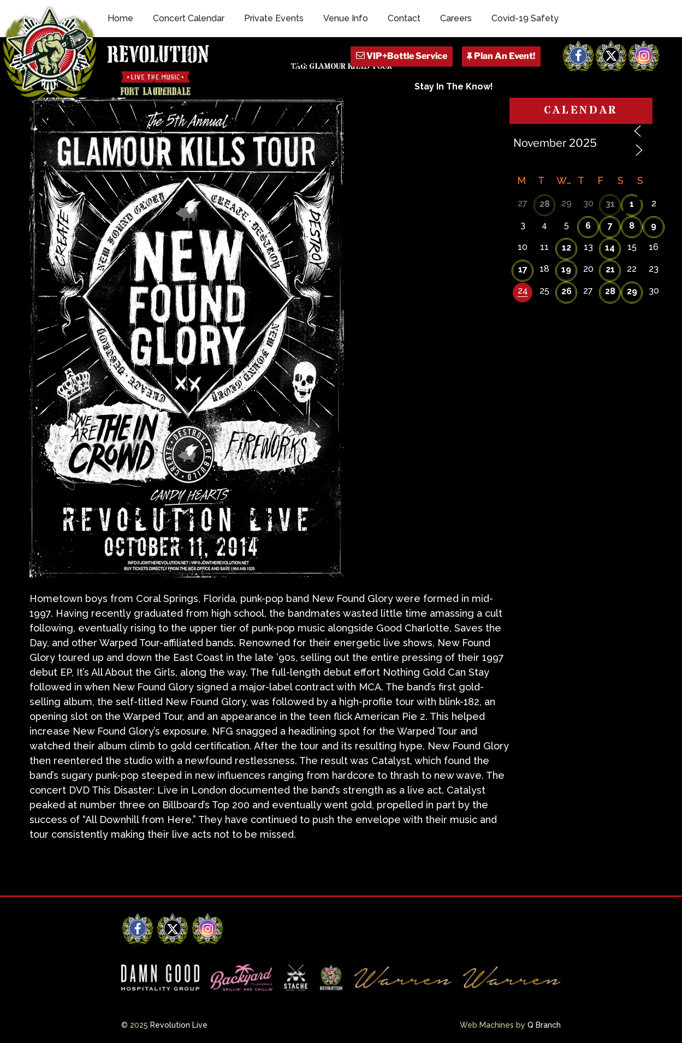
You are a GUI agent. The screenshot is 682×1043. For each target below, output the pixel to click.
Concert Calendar (188, 18)
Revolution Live (178, 1025)
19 (566, 269)
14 (610, 247)
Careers (456, 18)
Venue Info (345, 18)
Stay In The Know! (453, 86)
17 (522, 269)
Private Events (274, 18)
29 (632, 291)
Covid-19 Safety (525, 18)
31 (610, 204)
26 (566, 291)
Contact (404, 18)
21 (610, 269)
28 (544, 204)
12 (566, 247)
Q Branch (544, 1025)
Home (120, 18)
